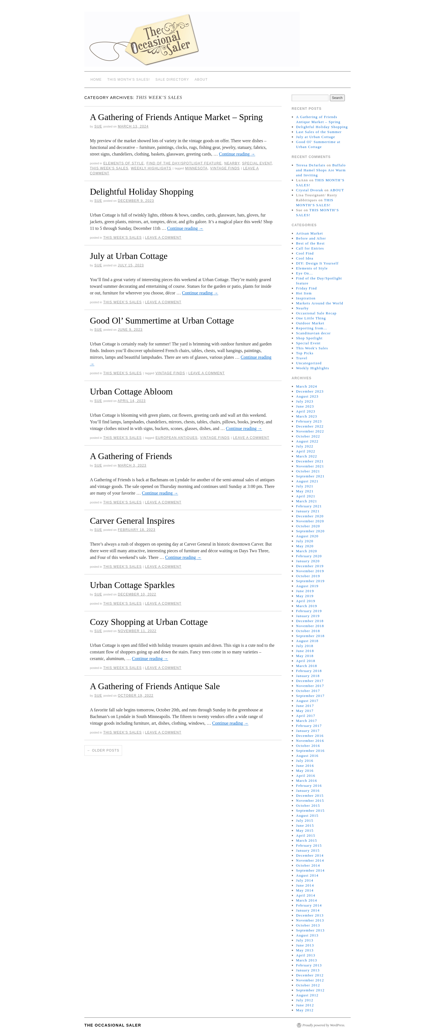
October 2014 (308, 865)
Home (96, 80)
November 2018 (310, 626)
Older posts (103, 750)
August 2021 (307, 481)
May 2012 (304, 1010)
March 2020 (306, 551)
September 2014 (310, 870)
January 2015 (308, 850)
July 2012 (304, 1000)
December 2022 (310, 426)
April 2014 (305, 895)
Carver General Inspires (132, 521)
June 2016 (305, 765)
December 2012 (310, 975)
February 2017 (309, 726)
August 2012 (307, 995)
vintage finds (225, 168)
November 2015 (310, 800)
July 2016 (304, 760)
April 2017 (305, 716)
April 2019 (305, 601)
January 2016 (308, 790)
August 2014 (307, 875)
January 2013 (308, 970)
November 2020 (310, 521)
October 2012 (308, 985)
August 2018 (307, 641)
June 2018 (305, 651)
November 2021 (310, 466)
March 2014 (306, 900)
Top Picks (304, 353)
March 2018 (306, 666)
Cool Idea (304, 258)
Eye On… (304, 273)
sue (98, 126)
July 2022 (304, 446)
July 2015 (304, 820)
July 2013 (304, 940)
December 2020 (310, 516)
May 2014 (304, 890)
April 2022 (305, 451)
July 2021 (304, 486)
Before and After (311, 238)
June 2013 (305, 945)
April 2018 (305, 661)
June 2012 (305, 1005)
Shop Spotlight (309, 338)
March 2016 (306, 780)
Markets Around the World (319, 303)
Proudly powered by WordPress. (323, 1025)
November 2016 (310, 741)
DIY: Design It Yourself (317, 263)
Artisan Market (309, 233)
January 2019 (308, 616)
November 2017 (310, 686)
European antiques (176, 438)
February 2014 (309, 905)
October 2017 (308, 691)
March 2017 (306, 721)
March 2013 (306, 960)
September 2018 (310, 636)
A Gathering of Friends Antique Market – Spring (176, 117)
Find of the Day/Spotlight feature (184, 163)
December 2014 (310, 855)
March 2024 (306, 386)
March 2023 (306, 416)
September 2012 (310, 990)
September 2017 (310, 696)
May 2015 (304, 830)
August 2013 (307, 935)
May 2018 (304, 656)
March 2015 (306, 840)
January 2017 (308, 731)
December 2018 (310, 621)
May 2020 (304, 546)
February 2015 (309, 845)
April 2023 (305, 411)
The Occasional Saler (112, 1025)
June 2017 (305, 706)
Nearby (231, 163)
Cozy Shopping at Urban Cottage (149, 622)
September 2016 (310, 751)
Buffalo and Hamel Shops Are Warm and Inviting (321, 170)
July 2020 (304, 541)
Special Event (257, 163)
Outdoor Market (310, 323)
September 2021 (310, 476)
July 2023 (304, 401)
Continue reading (237, 154)
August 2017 (307, 701)
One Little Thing (311, 318)
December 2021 (310, 461)
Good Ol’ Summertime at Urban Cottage (162, 320)
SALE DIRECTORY (172, 80)
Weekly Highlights (151, 168)
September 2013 (310, 930)
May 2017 (304, 711)
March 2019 (306, 606)
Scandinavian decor (313, 333)
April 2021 (305, 496)
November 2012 (310, 980)
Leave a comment (163, 238)
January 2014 (308, 910)
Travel (301, 358)
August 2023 (307, 396)
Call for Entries (310, 248)
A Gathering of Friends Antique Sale (155, 686)
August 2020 (307, 536)
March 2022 (306, 456)
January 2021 (308, 511)
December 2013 (310, 915)
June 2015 (305, 825)
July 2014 (304, 880)
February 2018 (309, 671)
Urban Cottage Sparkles (132, 585)
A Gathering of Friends (131, 456)
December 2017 (310, 681)
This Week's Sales (109, 168)
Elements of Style (123, 163)
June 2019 (305, 591)
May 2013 (304, 950)
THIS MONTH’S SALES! (128, 80)
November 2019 (310, 571)
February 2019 (309, 611)
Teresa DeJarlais (310, 165)
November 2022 (310, 431)
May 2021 (304, 491)
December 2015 (310, 795)
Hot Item (304, 293)
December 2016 (310, 736)
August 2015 (307, 815)
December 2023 (310, 391)
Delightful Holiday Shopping (141, 192)
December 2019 (310, 566)
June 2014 (305, 885)
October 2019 (308, 576)
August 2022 (307, 441)
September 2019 (310, 581)
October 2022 (308, 436)
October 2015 (308, 805)
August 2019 (307, 586)
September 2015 (310, 810)
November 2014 (310, 860)
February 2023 (309, 421)
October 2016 (308, 746)
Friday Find (306, 288)
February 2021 (309, 506)
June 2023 (305, 406)
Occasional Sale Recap (316, 313)
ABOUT (201, 80)
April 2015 (305, 835)
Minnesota (196, 168)
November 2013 (310, 920)
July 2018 (304, 646)
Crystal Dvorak (309, 190)
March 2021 (306, 501)
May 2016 (304, 770)
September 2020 (310, 531)
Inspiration (306, 298)
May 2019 (304, 596)
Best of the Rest (310, 243)
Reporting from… (311, 328)
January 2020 (308, 561)
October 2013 (308, 925)
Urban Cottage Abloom (131, 391)
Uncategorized (309, 363)
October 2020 (308, 526)
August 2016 (307, 756)
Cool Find (305, 253)
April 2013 (305, 955)
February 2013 (309, 965)
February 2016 (309, 785)
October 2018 (308, 631)
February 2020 (309, 556)
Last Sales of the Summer (319, 132)
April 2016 (305, 775)
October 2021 (308, 471)
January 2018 (308, 676)
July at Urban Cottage (129, 256)
